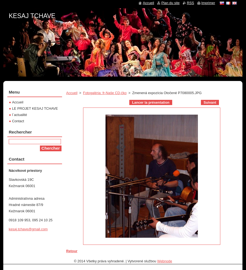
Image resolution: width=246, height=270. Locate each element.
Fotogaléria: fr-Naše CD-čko (105, 93)
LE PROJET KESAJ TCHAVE (35, 108)
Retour (71, 251)
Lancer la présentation (150, 102)
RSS (190, 3)
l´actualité (19, 115)
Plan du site (170, 3)
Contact (18, 121)
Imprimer (208, 3)
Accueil (71, 93)
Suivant (210, 102)
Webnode (164, 261)
